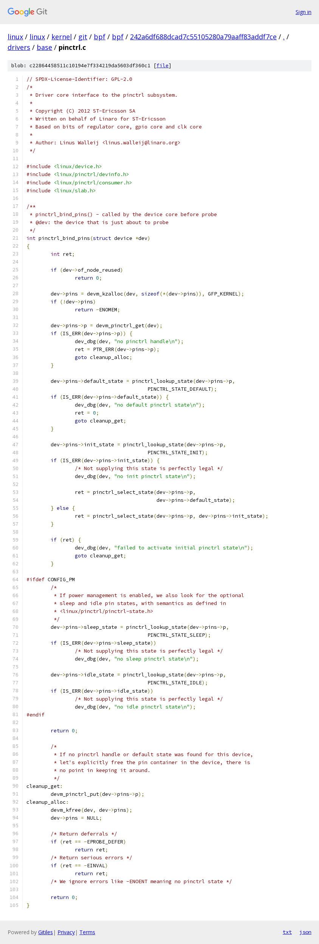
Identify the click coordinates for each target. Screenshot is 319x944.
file (162, 65)
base (44, 47)
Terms (87, 932)
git (82, 36)
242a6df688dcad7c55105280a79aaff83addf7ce (203, 36)
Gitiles (45, 932)
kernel (61, 36)
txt (287, 932)
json (305, 932)
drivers (19, 47)
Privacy (66, 932)
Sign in (303, 11)
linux (15, 36)
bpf (99, 36)
